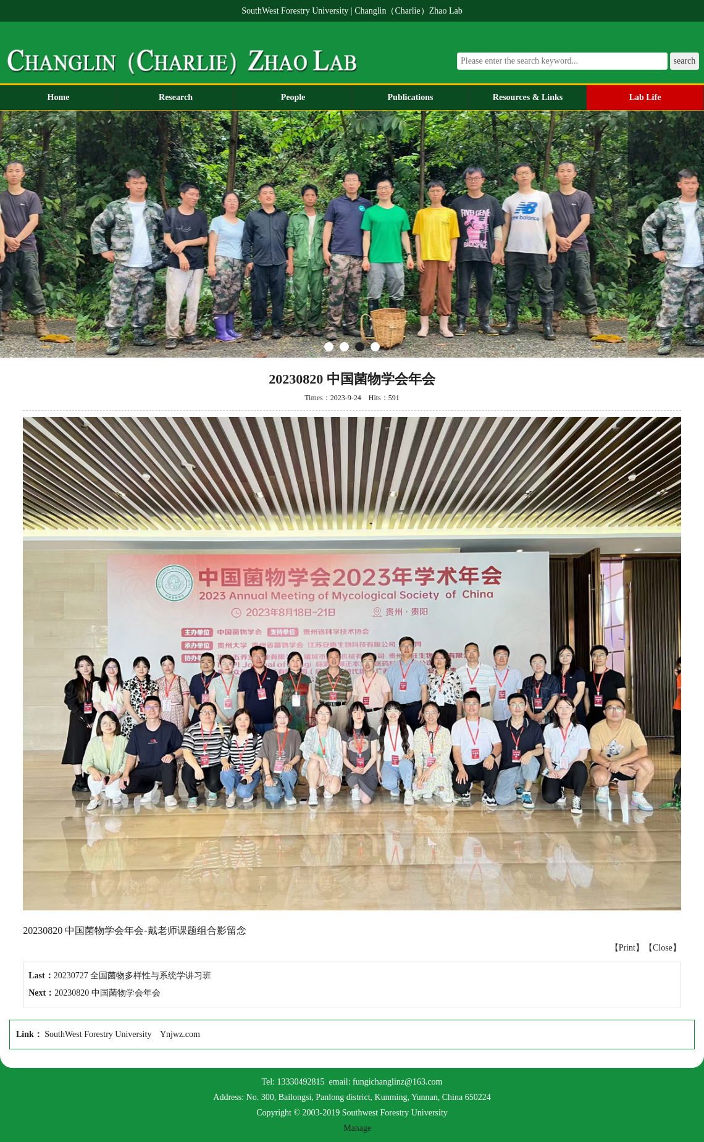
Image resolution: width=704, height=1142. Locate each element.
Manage (357, 1128)
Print (627, 947)
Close (663, 947)
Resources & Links (528, 97)
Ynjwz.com (180, 1034)
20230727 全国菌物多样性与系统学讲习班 (133, 975)
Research (176, 97)
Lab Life (645, 97)
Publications (411, 97)
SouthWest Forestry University (97, 1034)
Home (59, 97)
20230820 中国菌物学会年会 (107, 992)
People (293, 97)
